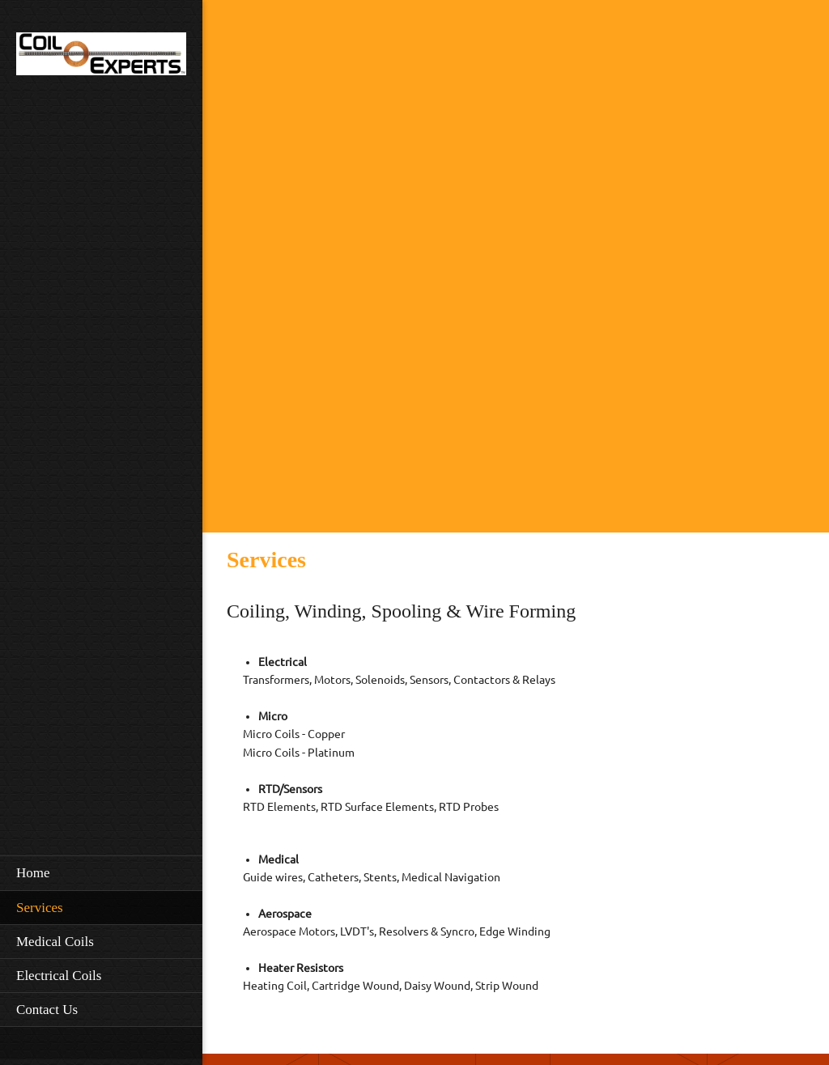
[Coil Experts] (101, 58)
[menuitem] (101, 872)
